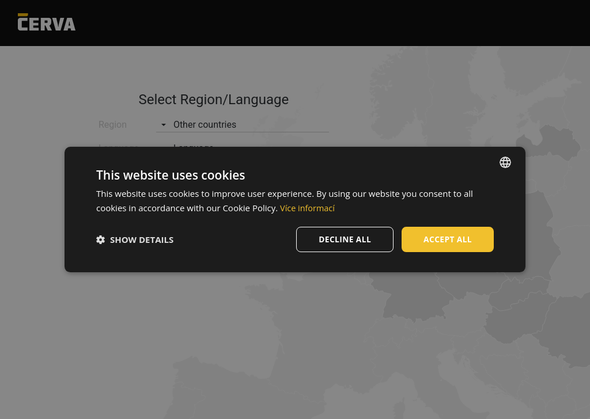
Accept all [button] (447, 239)
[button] (134, 239)
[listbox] (505, 162)
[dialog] (295, 210)
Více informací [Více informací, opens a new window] (308, 208)
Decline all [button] (343, 239)
